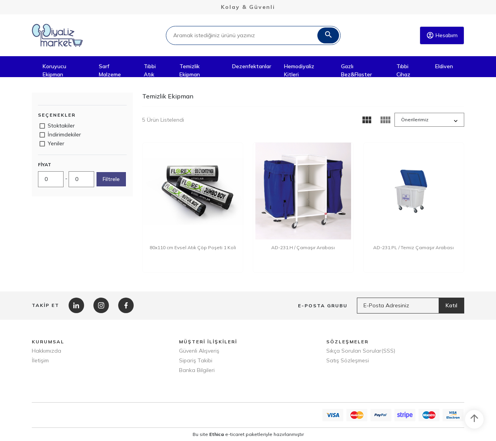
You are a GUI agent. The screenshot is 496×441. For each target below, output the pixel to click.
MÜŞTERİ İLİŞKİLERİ (208, 342)
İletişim (40, 360)
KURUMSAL (48, 342)
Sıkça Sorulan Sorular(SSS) (360, 350)
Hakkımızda (46, 350)
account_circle (430, 35)
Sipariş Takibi (195, 360)
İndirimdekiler (64, 134)
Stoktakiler (61, 125)
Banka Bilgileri (197, 370)
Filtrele (111, 179)
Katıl (451, 305)
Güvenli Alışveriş (199, 350)
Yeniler (56, 143)
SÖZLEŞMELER (347, 342)
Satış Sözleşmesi (347, 360)
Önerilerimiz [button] (415, 119)
